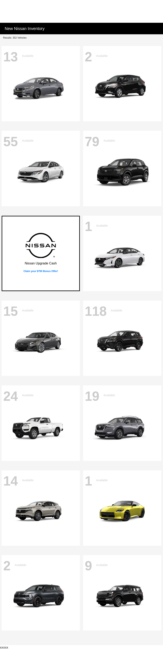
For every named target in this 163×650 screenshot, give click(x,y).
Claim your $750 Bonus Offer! (41, 271)
